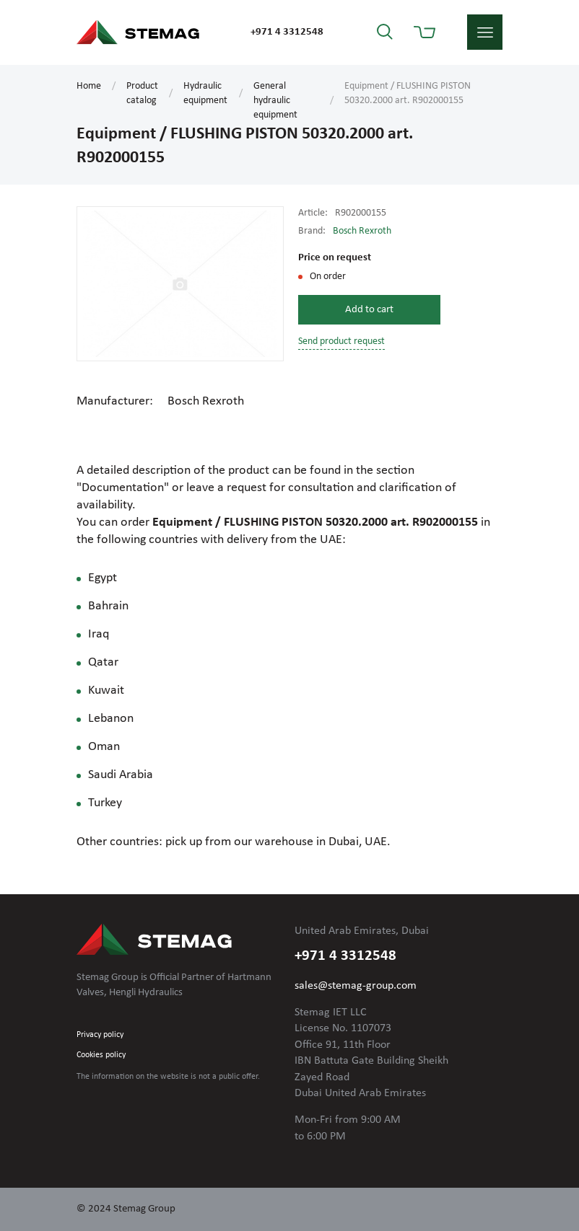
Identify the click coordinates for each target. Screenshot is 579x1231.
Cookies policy (101, 1055)
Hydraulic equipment (205, 93)
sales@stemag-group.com (356, 986)
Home (89, 86)
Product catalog (142, 93)
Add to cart (369, 309)
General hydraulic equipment (275, 100)
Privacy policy (100, 1035)
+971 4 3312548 (287, 32)
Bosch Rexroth (362, 231)
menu (484, 32)
